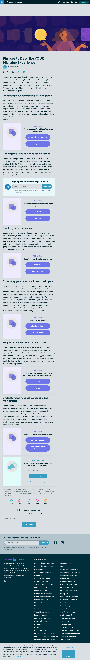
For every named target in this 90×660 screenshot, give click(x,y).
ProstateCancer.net (67, 609)
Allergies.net (39, 569)
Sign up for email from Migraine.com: (30, 182)
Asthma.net (38, 575)
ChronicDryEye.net (41, 600)
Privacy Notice (47, 190)
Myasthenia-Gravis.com (68, 585)
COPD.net (38, 609)
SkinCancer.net (65, 624)
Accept (68, 656)
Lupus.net (63, 566)
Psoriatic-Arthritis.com (68, 612)
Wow (36, 501)
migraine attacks (38, 271)
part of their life (22, 305)
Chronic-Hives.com (41, 603)
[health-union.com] (14, 559)
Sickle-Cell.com (65, 621)
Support (19, 501)
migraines (37, 265)
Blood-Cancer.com (41, 591)
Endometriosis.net (41, 615)
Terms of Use (18, 192)
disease (38, 212)
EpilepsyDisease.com (42, 618)
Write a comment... (11, 518)
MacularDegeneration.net (69, 569)
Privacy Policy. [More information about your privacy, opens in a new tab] (19, 656)
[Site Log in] (74, 2)
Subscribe (84, 2)
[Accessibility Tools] (63, 2)
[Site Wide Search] (18, 2)
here (13, 495)
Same (45, 501)
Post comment (28, 524)
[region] (45, 651)
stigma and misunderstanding (27, 82)
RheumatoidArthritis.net (69, 618)
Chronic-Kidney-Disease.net (44, 606)
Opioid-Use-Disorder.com (69, 597)
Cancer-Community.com (43, 594)
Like (10, 501)
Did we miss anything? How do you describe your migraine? (38, 464)
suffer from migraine (37, 326)
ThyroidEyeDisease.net (68, 636)
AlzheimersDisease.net (43, 572)
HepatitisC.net (39, 624)
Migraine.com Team (14, 66)
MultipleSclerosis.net (67, 581)
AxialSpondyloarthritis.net (44, 585)
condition (38, 218)
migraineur (47, 100)
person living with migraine (38, 137)
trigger (38, 381)
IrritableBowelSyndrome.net (44, 639)
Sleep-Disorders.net (67, 627)
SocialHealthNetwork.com (69, 630)
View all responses (38, 482)
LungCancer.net (65, 563)
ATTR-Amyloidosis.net (42, 581)
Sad (28, 501)
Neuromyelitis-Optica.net (69, 591)
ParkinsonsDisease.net (68, 600)
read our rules (23, 514)
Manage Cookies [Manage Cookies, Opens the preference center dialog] (68, 647)
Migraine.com (65, 578)
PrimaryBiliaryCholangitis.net (70, 606)
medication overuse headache (38, 448)
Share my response (38, 476)
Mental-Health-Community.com (71, 575)
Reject (68, 651)
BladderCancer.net (41, 588)
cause (38, 388)
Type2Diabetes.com (67, 639)
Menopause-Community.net (70, 572)
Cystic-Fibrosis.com (41, 612)
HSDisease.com (40, 630)
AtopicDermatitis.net (42, 578)
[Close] (88, 652)
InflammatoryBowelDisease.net (46, 636)
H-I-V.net (37, 627)
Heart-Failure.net (40, 621)
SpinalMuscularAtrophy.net (70, 633)
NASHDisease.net (66, 588)
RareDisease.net (66, 615)
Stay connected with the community (22, 538)
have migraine (38, 333)
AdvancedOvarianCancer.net (45, 566)
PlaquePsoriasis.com (68, 603)
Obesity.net (64, 594)
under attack (7, 244)
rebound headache (38, 440)
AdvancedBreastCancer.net (44, 563)
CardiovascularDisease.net (44, 597)
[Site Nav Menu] (9, 2)
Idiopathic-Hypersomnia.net (44, 633)
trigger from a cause (23, 347)
